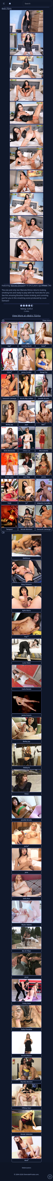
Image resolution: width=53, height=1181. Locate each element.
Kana (43, 346)
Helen (9, 372)
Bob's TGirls (6, 8)
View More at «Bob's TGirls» (26, 315)
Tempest (9, 529)
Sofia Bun (26, 898)
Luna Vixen (26, 663)
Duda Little (9, 477)
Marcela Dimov (17, 285)
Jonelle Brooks (43, 398)
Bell (44, 424)
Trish (9, 503)
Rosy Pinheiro (26, 584)
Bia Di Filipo (26, 951)
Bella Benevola (9, 451)
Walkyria (26, 768)
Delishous (26, 558)
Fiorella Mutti (26, 346)
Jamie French (26, 715)
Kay (9, 346)
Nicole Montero (26, 529)
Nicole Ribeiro (26, 1056)
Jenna (43, 477)
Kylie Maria (26, 610)
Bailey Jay (9, 424)
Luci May (26, 477)
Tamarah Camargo (9, 398)
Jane (26, 872)
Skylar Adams (26, 925)
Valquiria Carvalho (44, 503)
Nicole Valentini (26, 1134)
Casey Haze (26, 1003)
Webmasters (26, 1168)
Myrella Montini (27, 1082)
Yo (26, 503)
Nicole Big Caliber (26, 398)
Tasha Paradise (26, 1029)
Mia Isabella (43, 451)
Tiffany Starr (26, 1108)
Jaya (26, 424)
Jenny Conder (26, 372)
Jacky (26, 846)
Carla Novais (26, 689)
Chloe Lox (26, 451)
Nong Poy (43, 372)
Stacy (26, 794)
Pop (26, 636)
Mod (26, 1160)
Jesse (26, 977)
